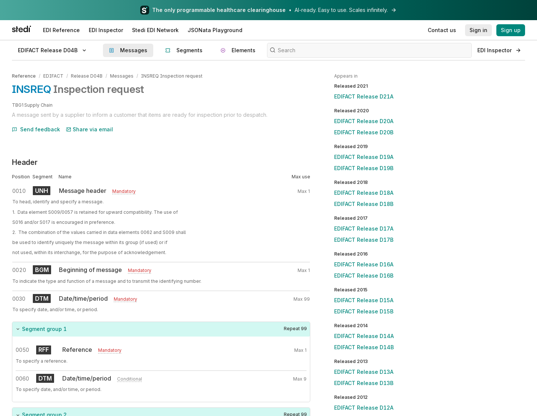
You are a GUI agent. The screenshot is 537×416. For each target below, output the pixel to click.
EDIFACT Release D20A (363, 121)
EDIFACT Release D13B (363, 383)
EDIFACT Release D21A (363, 96)
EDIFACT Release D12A (363, 407)
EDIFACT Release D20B (363, 132)
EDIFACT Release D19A (363, 157)
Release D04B (87, 76)
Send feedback (36, 129)
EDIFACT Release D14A (364, 336)
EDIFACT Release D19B (363, 168)
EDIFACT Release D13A (363, 372)
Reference (24, 76)
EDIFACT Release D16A (363, 264)
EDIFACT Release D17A (363, 228)
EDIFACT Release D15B (363, 311)
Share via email (89, 129)
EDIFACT (53, 76)
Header (25, 162)
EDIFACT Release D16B (363, 275)
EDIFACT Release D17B (363, 240)
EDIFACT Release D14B (364, 347)
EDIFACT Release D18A (363, 193)
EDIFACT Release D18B (363, 204)
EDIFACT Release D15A (363, 300)
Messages (122, 76)
